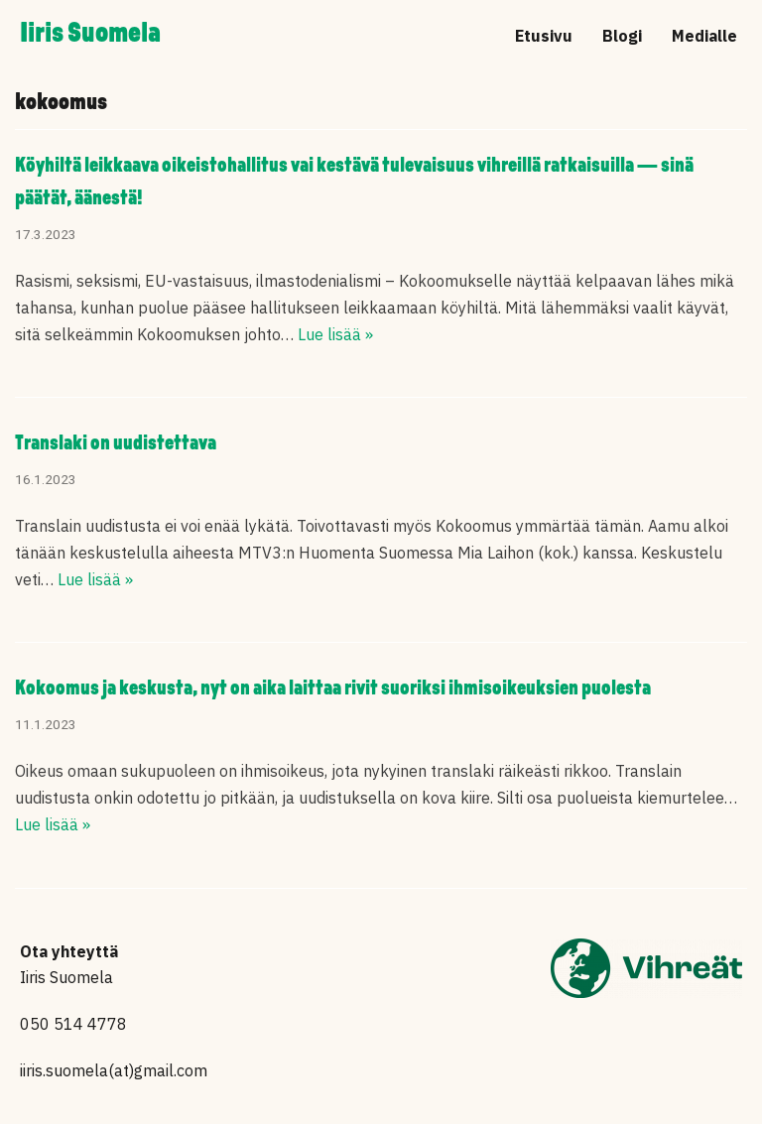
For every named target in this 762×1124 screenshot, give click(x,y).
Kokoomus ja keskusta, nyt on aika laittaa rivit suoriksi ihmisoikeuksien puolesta (333, 689)
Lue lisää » (335, 334)
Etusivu (543, 36)
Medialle (704, 36)
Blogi (622, 36)
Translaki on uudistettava (115, 444)
